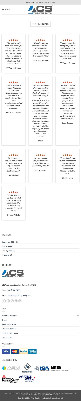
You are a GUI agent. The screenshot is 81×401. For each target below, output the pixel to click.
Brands (4, 320)
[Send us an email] (16, 301)
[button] (6, 9)
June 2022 (6, 246)
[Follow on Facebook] (4, 301)
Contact (19, 393)
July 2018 (5, 255)
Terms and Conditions (51, 393)
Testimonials (7, 337)
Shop (6, 393)
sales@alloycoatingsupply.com (19, 295)
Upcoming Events (52, 395)
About (11, 393)
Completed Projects (10, 333)
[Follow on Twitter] (12, 301)
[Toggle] (78, 315)
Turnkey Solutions (9, 329)
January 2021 (7, 251)
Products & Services (32, 393)
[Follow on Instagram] (8, 301)
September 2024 (8, 242)
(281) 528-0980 (14, 290)
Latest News (39, 395)
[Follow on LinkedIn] (20, 301)
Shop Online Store (9, 324)
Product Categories (9, 315)
